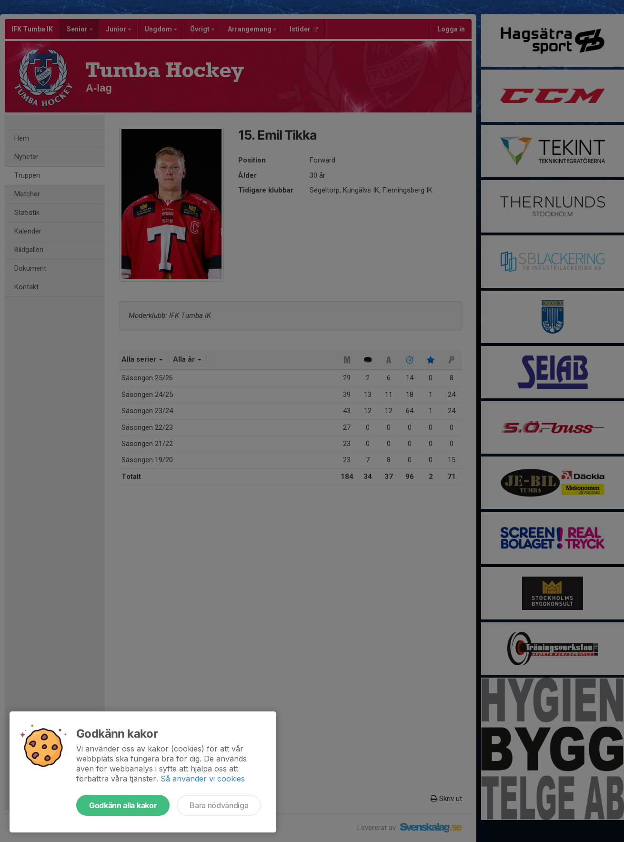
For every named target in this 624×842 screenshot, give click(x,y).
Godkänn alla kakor (123, 805)
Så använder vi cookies (203, 778)
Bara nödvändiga (219, 805)
